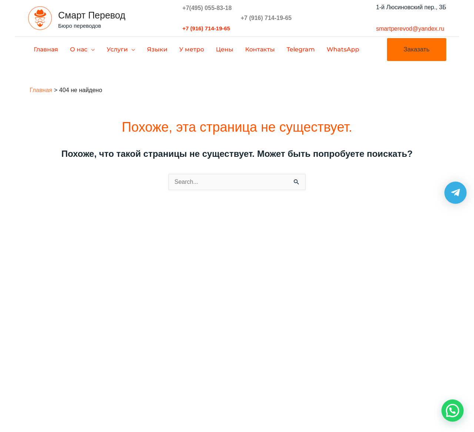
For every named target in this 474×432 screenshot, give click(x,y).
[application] (91, 50)
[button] (416, 49)
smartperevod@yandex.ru (410, 29)
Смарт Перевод (92, 15)
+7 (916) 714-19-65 (206, 28)
